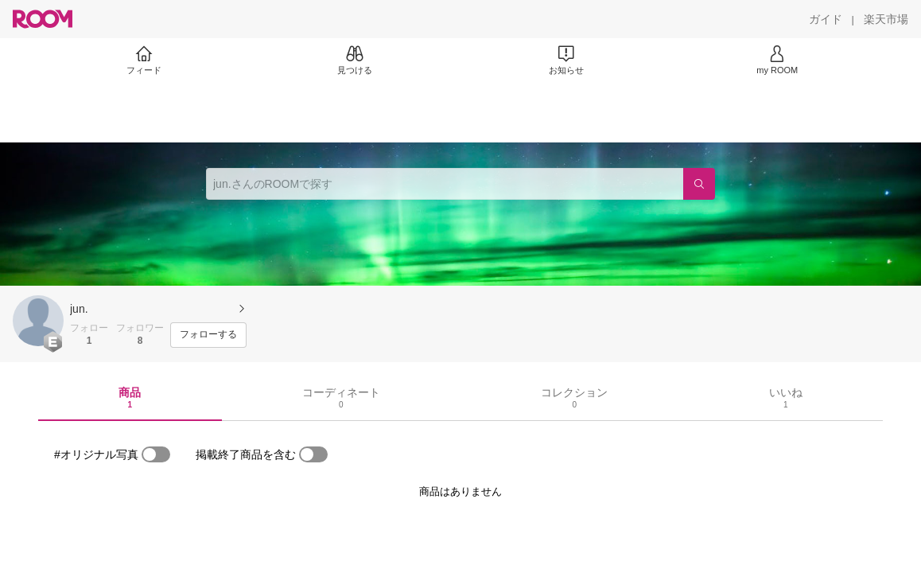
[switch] (156, 454)
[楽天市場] (886, 19)
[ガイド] (825, 19)
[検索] (699, 184)
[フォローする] (208, 335)
